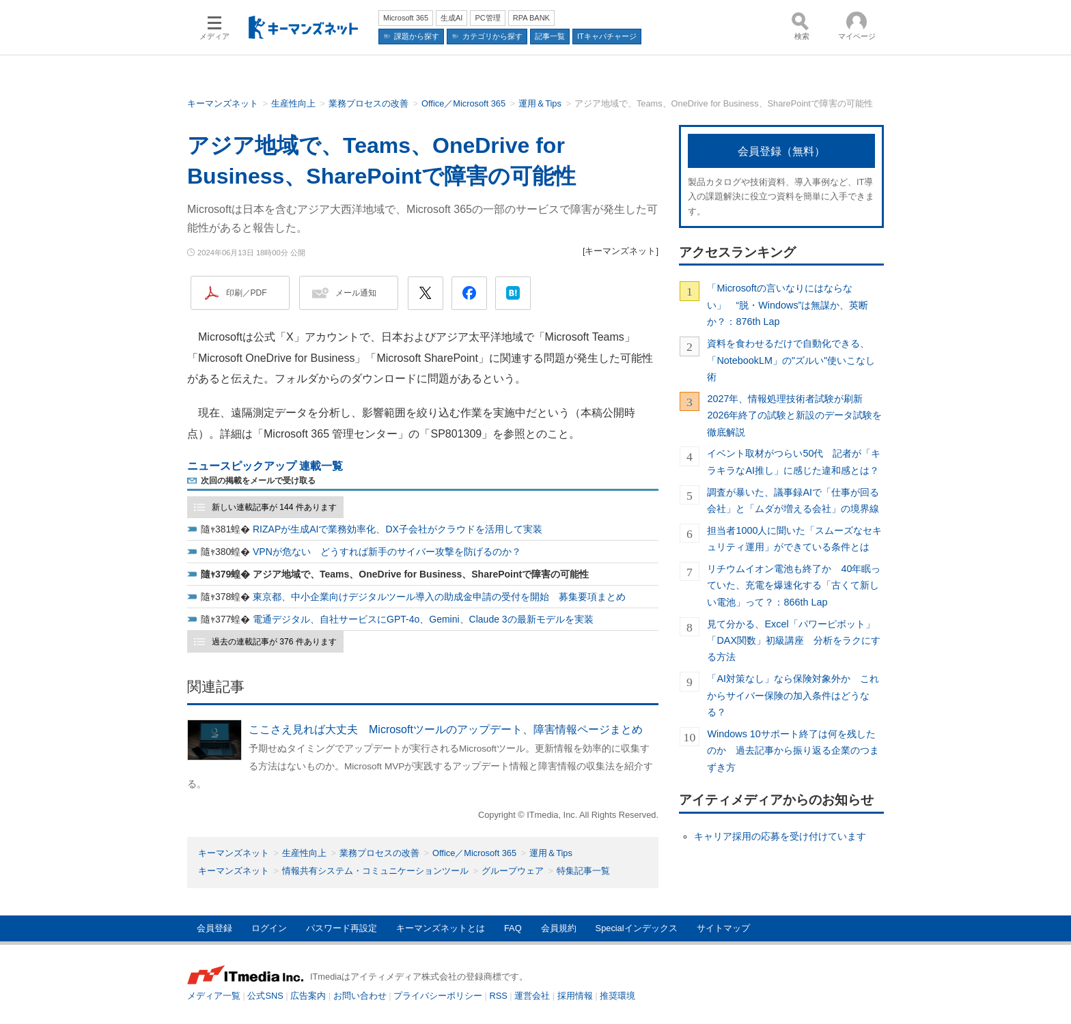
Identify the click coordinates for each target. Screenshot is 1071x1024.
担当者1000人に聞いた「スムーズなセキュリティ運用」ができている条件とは (794, 538)
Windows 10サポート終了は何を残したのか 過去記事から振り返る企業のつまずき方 (793, 750)
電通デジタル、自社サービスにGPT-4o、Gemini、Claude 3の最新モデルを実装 (423, 619)
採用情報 (575, 996)
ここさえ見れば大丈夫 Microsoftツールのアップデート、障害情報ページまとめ (446, 729)
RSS (498, 996)
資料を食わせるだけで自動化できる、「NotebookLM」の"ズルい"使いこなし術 (791, 360)
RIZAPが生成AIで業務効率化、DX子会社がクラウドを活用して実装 (397, 529)
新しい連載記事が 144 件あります (274, 507)
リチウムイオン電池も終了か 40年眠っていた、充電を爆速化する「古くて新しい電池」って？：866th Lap (793, 585)
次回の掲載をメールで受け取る (258, 480)
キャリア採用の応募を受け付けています (780, 836)
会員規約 (558, 928)
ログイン (269, 928)
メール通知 (355, 293)
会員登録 (214, 928)
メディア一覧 (213, 996)
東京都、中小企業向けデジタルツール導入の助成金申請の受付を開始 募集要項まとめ (439, 596)
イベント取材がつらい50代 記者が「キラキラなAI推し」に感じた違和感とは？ (793, 461)
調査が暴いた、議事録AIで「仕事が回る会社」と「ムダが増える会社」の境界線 (793, 500)
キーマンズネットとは (440, 928)
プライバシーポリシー (437, 996)
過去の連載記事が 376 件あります (274, 641)
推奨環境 (617, 996)
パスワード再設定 (341, 928)
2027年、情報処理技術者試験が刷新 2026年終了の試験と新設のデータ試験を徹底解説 (794, 415)
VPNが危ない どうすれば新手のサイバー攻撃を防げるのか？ (387, 551)
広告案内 (308, 996)
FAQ (513, 928)
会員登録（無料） (781, 151)
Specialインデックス (637, 928)
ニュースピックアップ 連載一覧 (265, 466)
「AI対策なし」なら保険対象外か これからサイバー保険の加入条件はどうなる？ (793, 695)
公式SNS (265, 996)
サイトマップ (723, 928)
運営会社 (532, 996)
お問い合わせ (360, 996)
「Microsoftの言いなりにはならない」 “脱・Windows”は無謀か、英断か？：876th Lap (787, 305)
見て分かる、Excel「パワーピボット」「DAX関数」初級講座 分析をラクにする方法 (793, 640)
